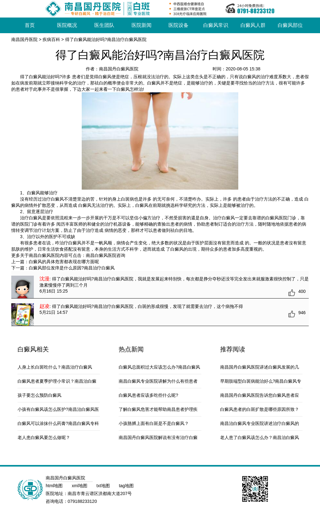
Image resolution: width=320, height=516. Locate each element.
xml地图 (80, 485)
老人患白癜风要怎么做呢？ (44, 437)
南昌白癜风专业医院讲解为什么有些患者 (158, 381)
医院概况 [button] (67, 25)
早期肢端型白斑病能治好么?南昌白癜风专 (261, 381)
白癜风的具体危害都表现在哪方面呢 (64, 261)
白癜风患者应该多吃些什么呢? (148, 395)
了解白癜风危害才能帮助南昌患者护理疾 (158, 409)
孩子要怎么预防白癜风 (39, 395)
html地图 (55, 485)
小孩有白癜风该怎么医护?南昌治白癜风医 (58, 409)
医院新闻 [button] (142, 25)
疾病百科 (51, 39)
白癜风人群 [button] (253, 25)
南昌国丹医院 (24, 39)
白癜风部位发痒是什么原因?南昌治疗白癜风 (72, 267)
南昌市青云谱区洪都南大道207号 (100, 493)
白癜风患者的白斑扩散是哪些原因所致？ (259, 409)
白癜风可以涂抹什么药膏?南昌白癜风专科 (58, 423)
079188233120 (82, 501)
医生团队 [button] (104, 25)
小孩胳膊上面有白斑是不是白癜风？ (154, 423)
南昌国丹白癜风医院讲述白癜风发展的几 (259, 367)
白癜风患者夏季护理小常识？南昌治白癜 (57, 381)
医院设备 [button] (178, 25)
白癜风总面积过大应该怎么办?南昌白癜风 (159, 367)
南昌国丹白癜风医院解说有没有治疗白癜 (158, 437)
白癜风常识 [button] (215, 25)
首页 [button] (30, 25)
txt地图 (103, 485)
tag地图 (126, 485)
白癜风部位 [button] (290, 25)
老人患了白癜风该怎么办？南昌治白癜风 (259, 437)
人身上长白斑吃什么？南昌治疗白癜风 (55, 367)
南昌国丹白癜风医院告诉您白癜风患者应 (259, 395)
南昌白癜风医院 (101, 255)
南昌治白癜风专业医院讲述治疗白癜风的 (259, 423)
